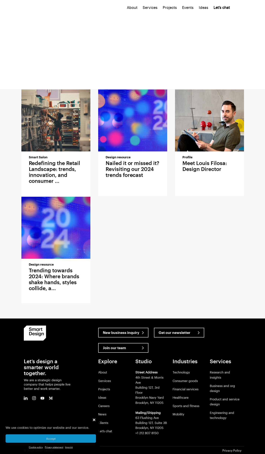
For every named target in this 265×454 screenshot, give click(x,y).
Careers (104, 406)
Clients (103, 422)
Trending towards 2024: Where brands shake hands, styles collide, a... (54, 279)
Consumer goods (185, 381)
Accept (51, 438)
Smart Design (27, 7)
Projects (170, 7)
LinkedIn (26, 398)
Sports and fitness (186, 406)
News (102, 414)
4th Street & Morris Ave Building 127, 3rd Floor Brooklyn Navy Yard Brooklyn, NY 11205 (149, 387)
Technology (181, 372)
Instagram (34, 398)
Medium (51, 398)
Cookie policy (36, 447)
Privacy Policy (231, 450)
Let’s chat (105, 431)
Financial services (185, 389)
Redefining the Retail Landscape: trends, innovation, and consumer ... (54, 172)
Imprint (69, 447)
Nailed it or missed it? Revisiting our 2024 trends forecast (132, 169)
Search (237, 8)
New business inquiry (121, 332)
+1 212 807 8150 (147, 433)
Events (188, 7)
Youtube (42, 398)
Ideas (203, 7)
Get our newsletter (174, 332)
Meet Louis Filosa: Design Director (204, 166)
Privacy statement (54, 447)
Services (150, 7)
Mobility (178, 414)
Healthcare (181, 397)
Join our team (114, 348)
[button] (94, 420)
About (132, 7)
